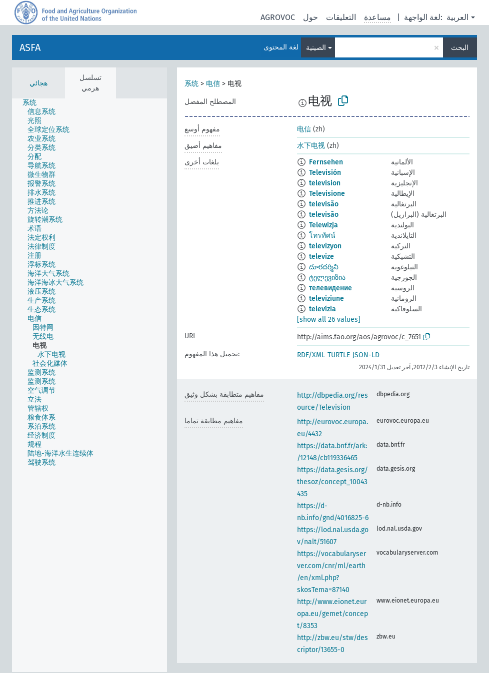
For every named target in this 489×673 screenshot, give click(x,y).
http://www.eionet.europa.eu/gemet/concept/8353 (332, 614)
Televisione (327, 193)
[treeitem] (34, 102)
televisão (323, 204)
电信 (213, 83)
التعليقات (341, 17)
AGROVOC (277, 17)
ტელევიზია (327, 277)
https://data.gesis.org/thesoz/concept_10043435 (332, 482)
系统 (191, 83)
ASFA (30, 47)
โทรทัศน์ (322, 235)
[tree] (89, 385)
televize (321, 256)
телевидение (330, 288)
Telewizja (323, 225)
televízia (322, 309)
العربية (457, 17)
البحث (459, 47)
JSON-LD (366, 355)
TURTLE (339, 355)
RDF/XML (311, 355)
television (324, 183)
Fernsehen (326, 162)
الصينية (316, 47)
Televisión (325, 172)
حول (310, 17)
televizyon (325, 246)
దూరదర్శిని (323, 267)
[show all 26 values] (328, 319)
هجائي (39, 83)
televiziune (326, 298)
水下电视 (311, 145)
